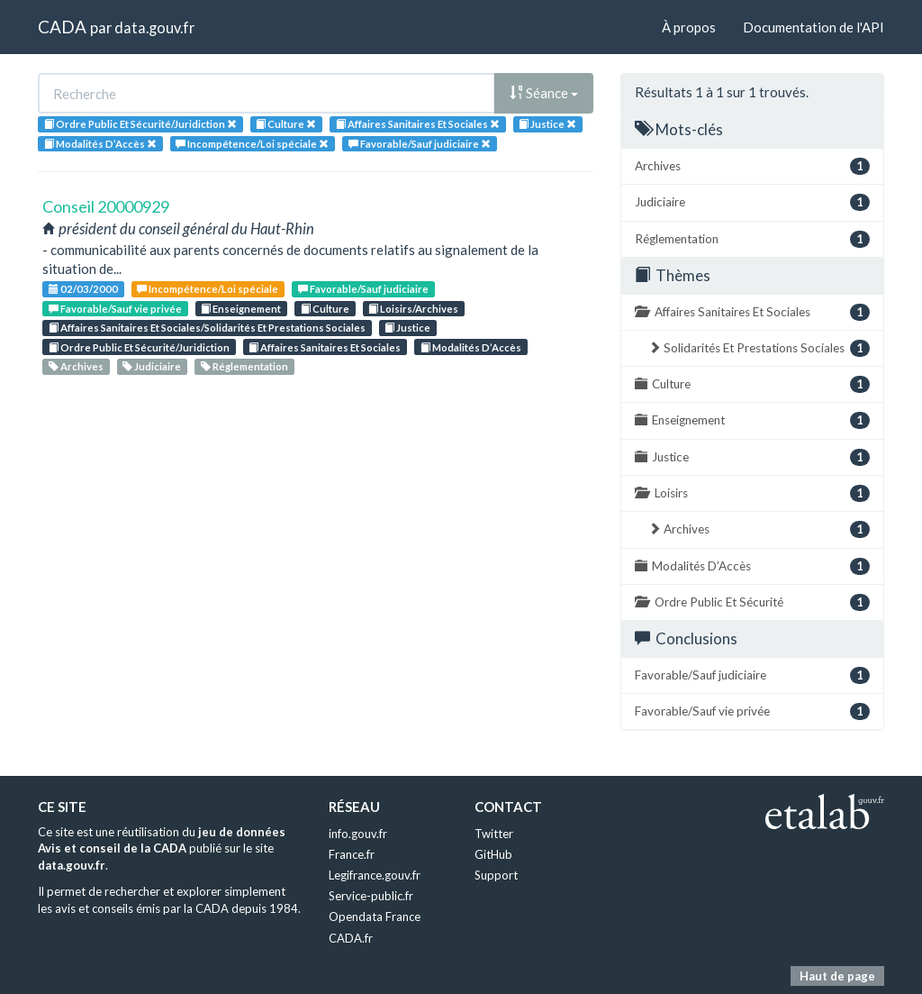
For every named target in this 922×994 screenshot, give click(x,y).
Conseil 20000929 (105, 206)
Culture (325, 309)
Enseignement (241, 309)
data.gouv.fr (154, 27)
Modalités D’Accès (470, 347)
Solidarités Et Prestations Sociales (759, 348)
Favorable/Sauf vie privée (115, 309)
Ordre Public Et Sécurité (752, 602)
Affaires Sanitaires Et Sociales (325, 347)
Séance (544, 93)
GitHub (493, 854)
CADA (62, 26)
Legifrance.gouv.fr (374, 875)
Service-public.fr (371, 896)
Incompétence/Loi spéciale (207, 289)
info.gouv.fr (358, 833)
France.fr (352, 854)
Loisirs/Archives (413, 309)
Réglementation (244, 366)
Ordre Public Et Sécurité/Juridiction (139, 347)
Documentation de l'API (813, 27)
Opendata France (374, 916)
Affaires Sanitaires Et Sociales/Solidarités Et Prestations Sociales (207, 327)
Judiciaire (151, 366)
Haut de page (837, 976)
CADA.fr (351, 938)
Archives (76, 366)
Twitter (494, 833)
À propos (689, 27)
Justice (407, 327)
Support (496, 875)
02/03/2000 (83, 289)
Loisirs (752, 493)
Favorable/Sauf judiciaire (363, 289)
